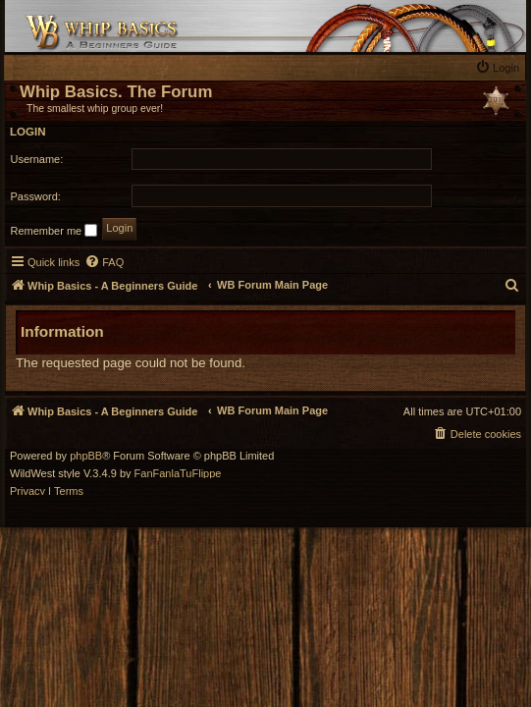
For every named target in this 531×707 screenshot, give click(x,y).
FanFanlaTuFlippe (178, 473)
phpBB (86, 456)
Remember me (54, 230)
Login (28, 131)
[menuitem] (499, 67)
